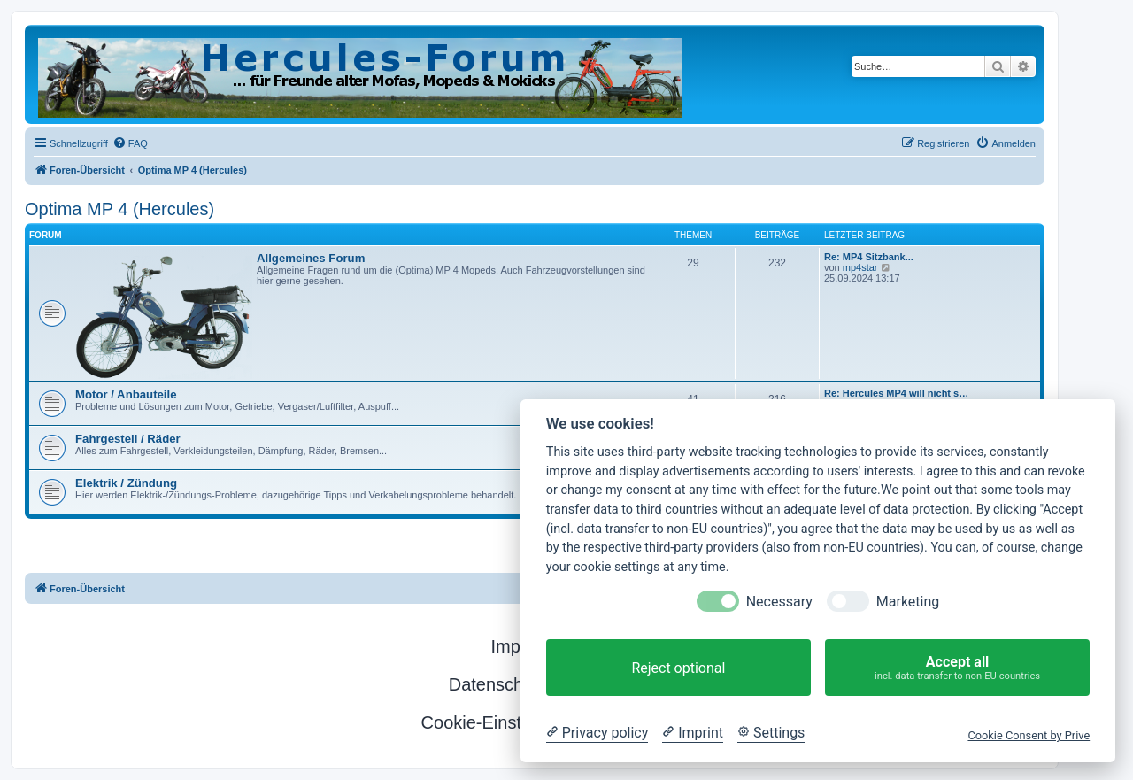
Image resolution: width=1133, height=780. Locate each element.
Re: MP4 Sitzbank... (868, 256)
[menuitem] (130, 143)
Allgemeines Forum (311, 258)
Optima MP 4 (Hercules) (119, 209)
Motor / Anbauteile (126, 394)
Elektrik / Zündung (126, 483)
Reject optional (678, 668)
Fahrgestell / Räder (128, 438)
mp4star (860, 267)
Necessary (779, 601)
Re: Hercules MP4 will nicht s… (896, 393)
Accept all (957, 668)
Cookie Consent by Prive (1028, 735)
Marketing (907, 601)
